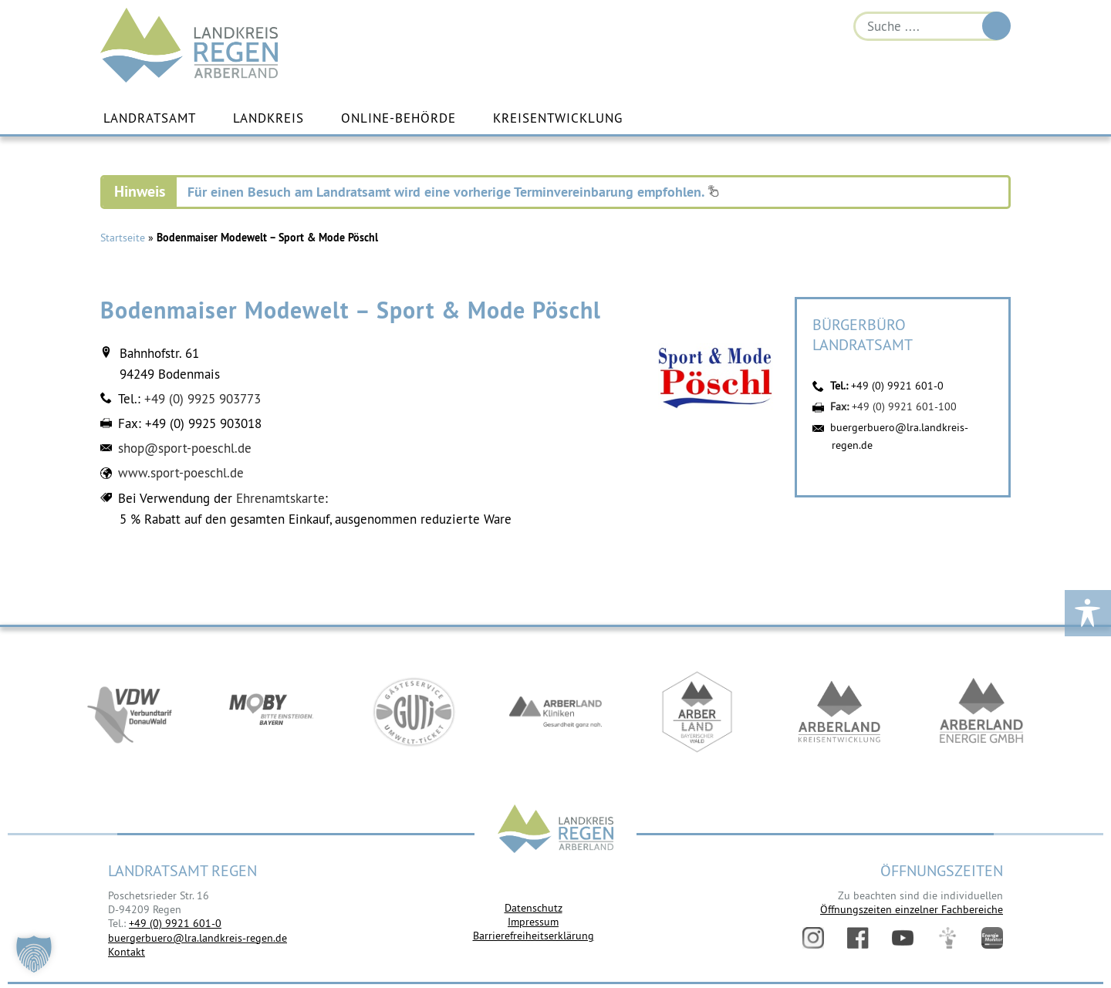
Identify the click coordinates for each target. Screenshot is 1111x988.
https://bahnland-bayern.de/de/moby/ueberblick (271, 712)
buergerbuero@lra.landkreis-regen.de (197, 938)
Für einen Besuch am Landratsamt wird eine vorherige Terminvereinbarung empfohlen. (453, 192)
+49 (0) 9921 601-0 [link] (175, 923)
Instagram (813, 938)
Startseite (122, 237)
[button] (34, 954)
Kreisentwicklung (558, 118)
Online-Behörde (398, 118)
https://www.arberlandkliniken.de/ (555, 712)
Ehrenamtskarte (280, 498)
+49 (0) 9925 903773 (202, 398)
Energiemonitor (992, 938)
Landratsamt (149, 118)
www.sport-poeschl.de (181, 472)
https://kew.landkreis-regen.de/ (839, 712)
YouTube (902, 938)
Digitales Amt (947, 938)
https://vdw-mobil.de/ (129, 712)
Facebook (858, 938)
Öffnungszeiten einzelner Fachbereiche (911, 909)
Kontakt (126, 952)
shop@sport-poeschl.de (185, 448)
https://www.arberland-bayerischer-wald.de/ (697, 712)
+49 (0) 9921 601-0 (897, 386)
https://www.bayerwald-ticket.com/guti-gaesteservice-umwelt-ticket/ (413, 712)
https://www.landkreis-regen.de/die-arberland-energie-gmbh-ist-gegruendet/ (981, 712)
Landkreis (268, 118)
